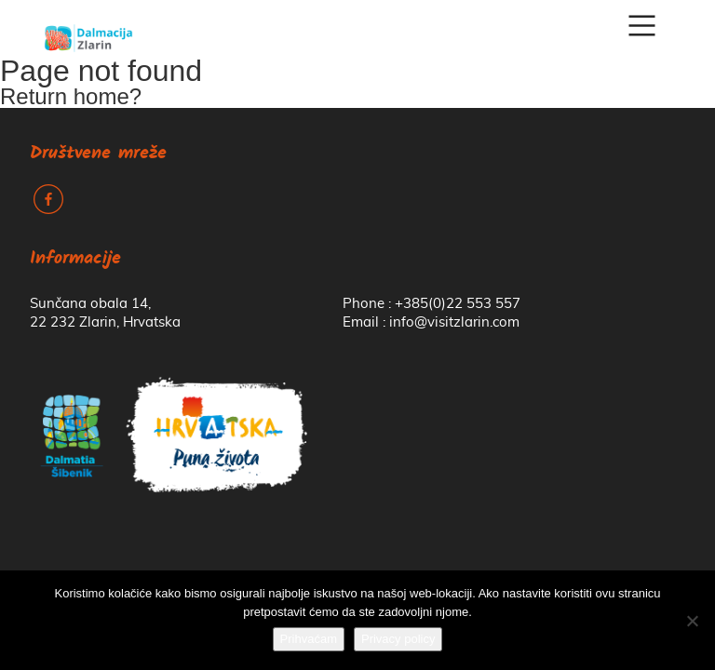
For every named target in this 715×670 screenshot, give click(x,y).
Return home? (71, 96)
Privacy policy (398, 639)
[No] (691, 620)
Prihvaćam (308, 639)
